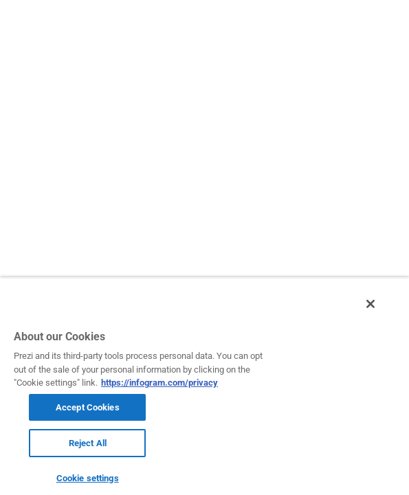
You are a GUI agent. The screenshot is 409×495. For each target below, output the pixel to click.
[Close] (380, 311)
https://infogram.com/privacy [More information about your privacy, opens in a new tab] (159, 382)
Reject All (88, 443)
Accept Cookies (88, 407)
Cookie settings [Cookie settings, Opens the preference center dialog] (87, 478)
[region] (204, 390)
